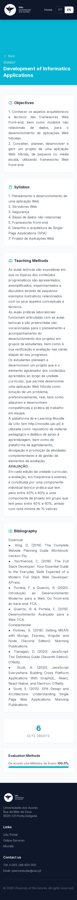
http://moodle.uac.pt (44, 424)
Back (9, 56)
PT (60, 9)
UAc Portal (10, 834)
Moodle (8, 846)
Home (48, 9)
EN (69, 9)
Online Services (14, 840)
